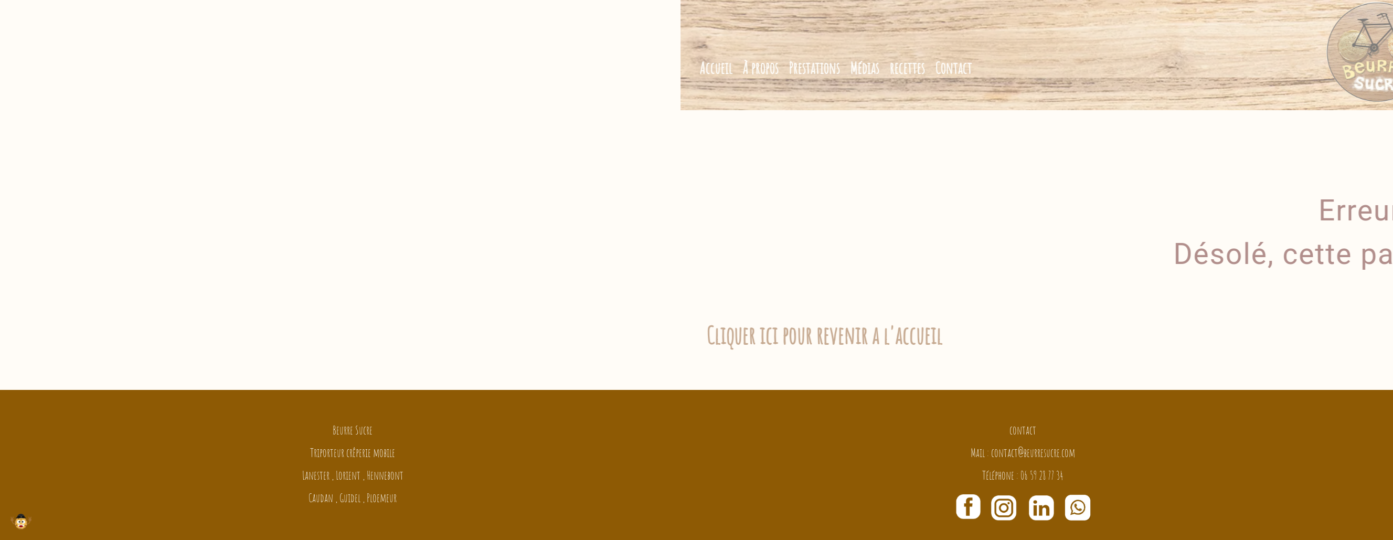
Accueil (788, 68)
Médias (937, 68)
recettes (979, 68)
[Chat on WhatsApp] (1078, 505)
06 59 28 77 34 (1042, 475)
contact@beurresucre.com (1033, 453)
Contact (1026, 68)
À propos (833, 68)
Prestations (887, 68)
